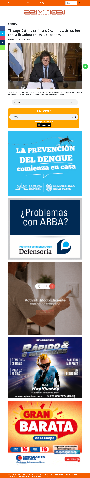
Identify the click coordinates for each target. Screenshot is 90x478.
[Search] (71, 3)
